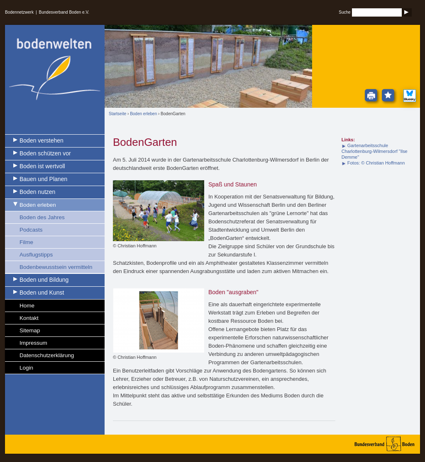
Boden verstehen (42, 140)
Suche (344, 12)
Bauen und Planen (43, 179)
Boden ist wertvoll (42, 166)
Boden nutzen (37, 192)
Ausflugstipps (36, 255)
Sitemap (30, 330)
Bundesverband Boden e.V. (64, 12)
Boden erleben (38, 205)
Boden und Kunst (42, 292)
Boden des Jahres (42, 217)
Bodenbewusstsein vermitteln (56, 267)
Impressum (33, 343)
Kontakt (29, 318)
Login (26, 368)
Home (27, 305)
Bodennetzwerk (19, 12)
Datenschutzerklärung (47, 355)
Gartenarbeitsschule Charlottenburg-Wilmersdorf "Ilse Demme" (375, 151)
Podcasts (31, 230)
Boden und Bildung (44, 279)
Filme (26, 242)
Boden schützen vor (45, 153)
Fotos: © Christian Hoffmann (376, 162)
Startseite (117, 113)
